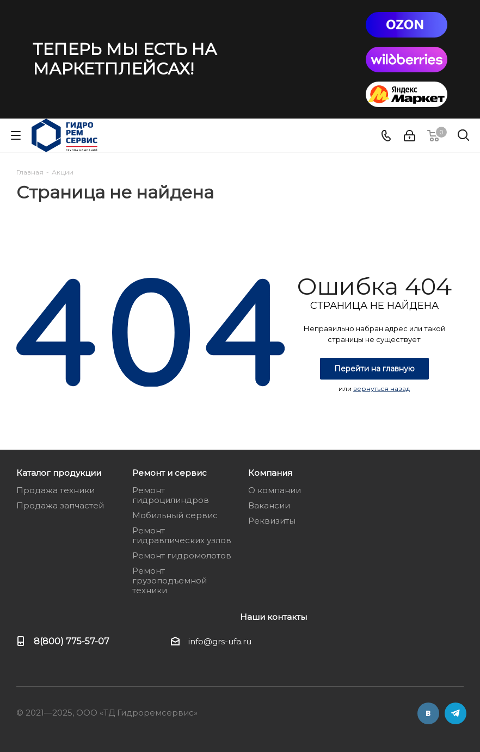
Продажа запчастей (60, 505)
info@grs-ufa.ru (219, 641)
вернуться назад (381, 388)
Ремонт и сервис (169, 473)
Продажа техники (55, 490)
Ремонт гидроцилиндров (170, 495)
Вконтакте (428, 713)
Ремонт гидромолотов (181, 555)
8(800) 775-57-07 (71, 641)
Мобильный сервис (175, 515)
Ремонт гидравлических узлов (181, 535)
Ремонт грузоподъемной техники (169, 580)
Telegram (455, 713)
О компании (274, 490)
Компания (270, 473)
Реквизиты (272, 520)
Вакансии (269, 505)
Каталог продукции (58, 473)
